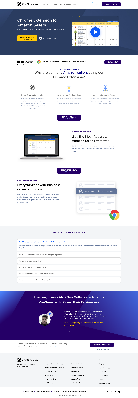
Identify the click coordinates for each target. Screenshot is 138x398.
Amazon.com (57, 346)
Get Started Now (69, 170)
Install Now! (112, 62)
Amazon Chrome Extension (54, 364)
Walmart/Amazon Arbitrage (54, 368)
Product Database (51, 371)
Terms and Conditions (43, 391)
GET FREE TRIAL (69, 117)
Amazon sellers (75, 72)
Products (44, 4)
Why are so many (48, 72)
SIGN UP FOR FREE (111, 4)
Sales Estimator (76, 364)
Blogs (101, 379)
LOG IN (96, 4)
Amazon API (75, 371)
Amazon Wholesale (77, 368)
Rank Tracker (49, 383)
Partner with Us (65, 4)
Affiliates (56, 391)
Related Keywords (77, 375)
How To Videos (104, 368)
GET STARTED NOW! (27, 38)
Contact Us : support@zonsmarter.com (74, 391)
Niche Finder (49, 375)
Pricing (54, 4)
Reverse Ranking (50, 379)
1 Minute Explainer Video (49, 38)
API (74, 4)
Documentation (104, 383)
